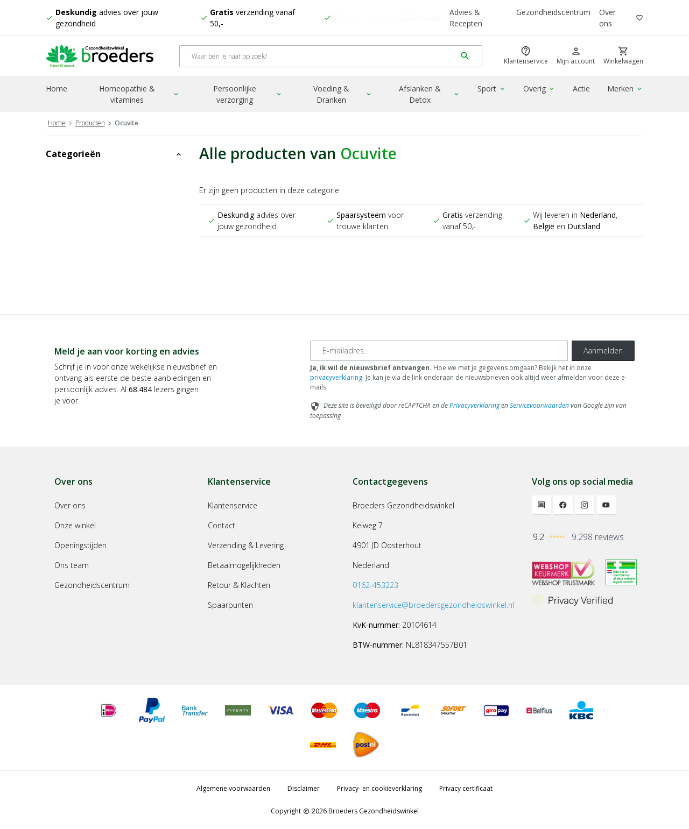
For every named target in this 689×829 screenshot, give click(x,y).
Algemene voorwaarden (233, 788)
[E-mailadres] (439, 351)
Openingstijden (80, 545)
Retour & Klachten (239, 585)
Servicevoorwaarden (539, 405)
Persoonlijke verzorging (248, 94)
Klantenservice (232, 505)
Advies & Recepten (465, 18)
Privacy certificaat (466, 788)
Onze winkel (75, 525)
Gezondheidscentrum (553, 12)
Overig (539, 88)
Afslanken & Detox (429, 94)
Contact (221, 525)
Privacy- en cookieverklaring (379, 788)
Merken (625, 88)
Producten (90, 122)
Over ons (607, 18)
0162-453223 (375, 585)
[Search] (317, 56)
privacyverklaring (336, 377)
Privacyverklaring (474, 405)
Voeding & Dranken (342, 94)
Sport (491, 88)
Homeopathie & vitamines (139, 94)
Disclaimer (303, 788)
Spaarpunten (230, 605)
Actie (581, 88)
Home (56, 88)
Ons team (71, 565)
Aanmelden (603, 350)
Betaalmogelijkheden (244, 565)
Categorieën (114, 154)
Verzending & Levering (246, 545)
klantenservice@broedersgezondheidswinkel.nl (433, 605)
